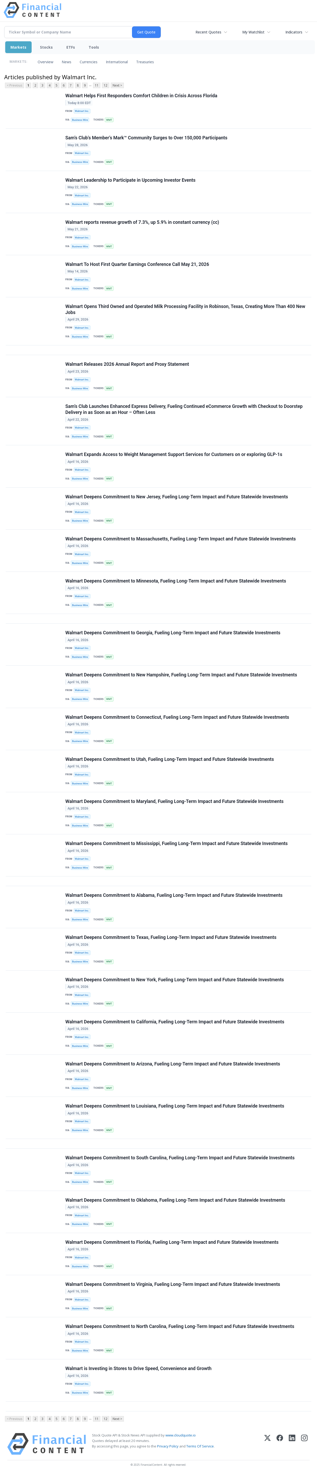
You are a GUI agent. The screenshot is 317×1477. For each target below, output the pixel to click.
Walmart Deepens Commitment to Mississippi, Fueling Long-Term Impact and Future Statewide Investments (176, 843)
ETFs (70, 47)
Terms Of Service (200, 1446)
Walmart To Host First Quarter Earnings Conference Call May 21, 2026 (137, 264)
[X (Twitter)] (267, 1444)
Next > (117, 85)
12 (105, 85)
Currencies (88, 61)
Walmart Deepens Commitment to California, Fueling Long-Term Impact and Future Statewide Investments (174, 1021)
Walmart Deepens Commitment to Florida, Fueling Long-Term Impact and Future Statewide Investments (172, 1242)
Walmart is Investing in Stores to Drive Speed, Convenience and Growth (138, 1368)
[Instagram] (304, 1444)
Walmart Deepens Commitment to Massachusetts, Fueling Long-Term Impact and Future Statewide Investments (180, 538)
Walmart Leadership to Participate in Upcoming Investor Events (130, 180)
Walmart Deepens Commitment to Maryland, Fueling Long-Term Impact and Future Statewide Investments (174, 801)
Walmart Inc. (82, 111)
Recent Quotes (208, 32)
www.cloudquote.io (180, 1435)
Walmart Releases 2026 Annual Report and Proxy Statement (127, 364)
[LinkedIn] (292, 1444)
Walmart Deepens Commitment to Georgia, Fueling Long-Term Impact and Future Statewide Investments (172, 632)
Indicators (293, 32)
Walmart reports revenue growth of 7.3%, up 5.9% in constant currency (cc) (142, 222)
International (117, 61)
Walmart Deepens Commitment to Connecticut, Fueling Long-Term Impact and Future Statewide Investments (177, 717)
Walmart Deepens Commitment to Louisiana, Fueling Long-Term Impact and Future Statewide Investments (174, 1106)
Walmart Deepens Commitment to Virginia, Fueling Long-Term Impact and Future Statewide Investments (172, 1284)
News (66, 61)
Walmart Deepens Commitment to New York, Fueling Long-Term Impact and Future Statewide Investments (174, 979)
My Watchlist (253, 32)
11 (97, 85)
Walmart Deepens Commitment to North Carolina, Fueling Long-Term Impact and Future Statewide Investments (179, 1326)
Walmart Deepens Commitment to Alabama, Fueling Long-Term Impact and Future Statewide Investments (174, 895)
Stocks (46, 47)
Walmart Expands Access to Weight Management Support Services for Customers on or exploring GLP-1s (173, 454)
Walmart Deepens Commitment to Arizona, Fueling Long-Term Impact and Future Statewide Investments (172, 1064)
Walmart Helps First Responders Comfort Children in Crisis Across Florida (141, 95)
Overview (45, 61)
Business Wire (80, 119)
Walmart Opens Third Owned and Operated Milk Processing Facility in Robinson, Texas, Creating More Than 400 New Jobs (185, 309)
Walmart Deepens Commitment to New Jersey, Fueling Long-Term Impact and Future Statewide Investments (176, 496)
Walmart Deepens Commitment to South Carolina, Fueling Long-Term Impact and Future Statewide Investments (180, 1157)
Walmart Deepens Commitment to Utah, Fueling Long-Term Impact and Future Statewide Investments (169, 759)
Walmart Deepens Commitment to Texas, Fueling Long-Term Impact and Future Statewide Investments (170, 937)
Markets (18, 47)
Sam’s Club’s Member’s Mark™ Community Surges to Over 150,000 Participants (146, 137)
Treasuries (145, 61)
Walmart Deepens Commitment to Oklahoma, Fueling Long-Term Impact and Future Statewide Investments (175, 1200)
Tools (94, 47)
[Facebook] (279, 1444)
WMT (109, 119)
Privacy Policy (167, 1446)
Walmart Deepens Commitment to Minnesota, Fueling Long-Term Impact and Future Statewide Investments (175, 581)
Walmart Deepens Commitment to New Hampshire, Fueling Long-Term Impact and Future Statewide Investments (181, 674)
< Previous (14, 85)
